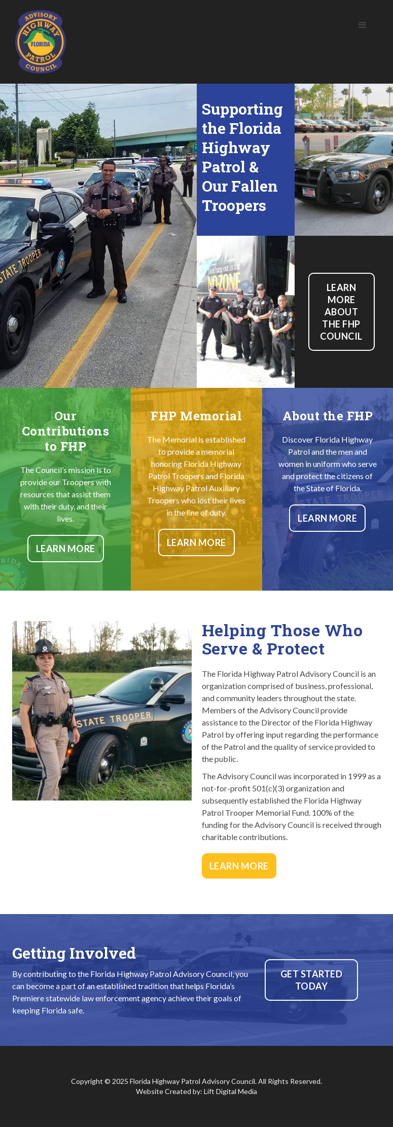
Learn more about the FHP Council (341, 312)
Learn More (65, 548)
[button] (362, 25)
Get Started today (311, 980)
